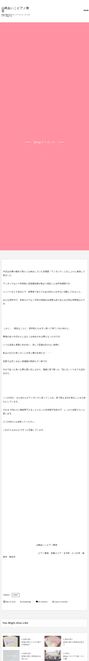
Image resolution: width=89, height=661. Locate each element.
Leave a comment (61, 602)
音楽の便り (27, 640)
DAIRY (15, 595)
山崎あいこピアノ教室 (15, 9)
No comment (42, 602)
